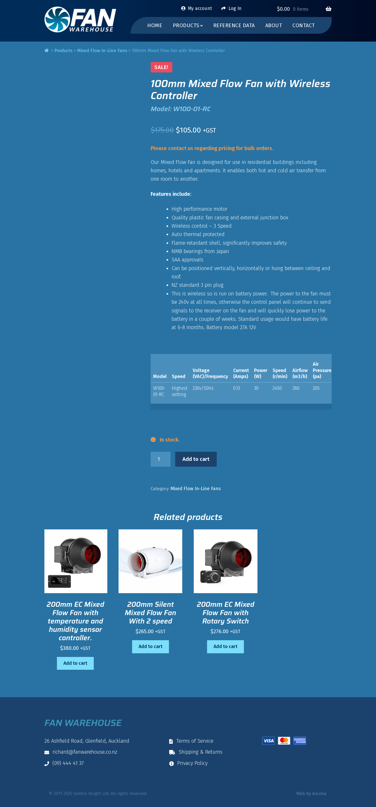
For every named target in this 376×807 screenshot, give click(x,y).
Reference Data (234, 25)
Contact (303, 25)
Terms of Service (191, 741)
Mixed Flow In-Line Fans (102, 50)
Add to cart (196, 459)
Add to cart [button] (75, 663)
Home (154, 25)
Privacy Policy (188, 763)
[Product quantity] (161, 459)
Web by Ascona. (311, 793)
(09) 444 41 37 (64, 763)
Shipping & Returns (195, 752)
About (273, 25)
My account (200, 8)
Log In (235, 8)
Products (63, 50)
